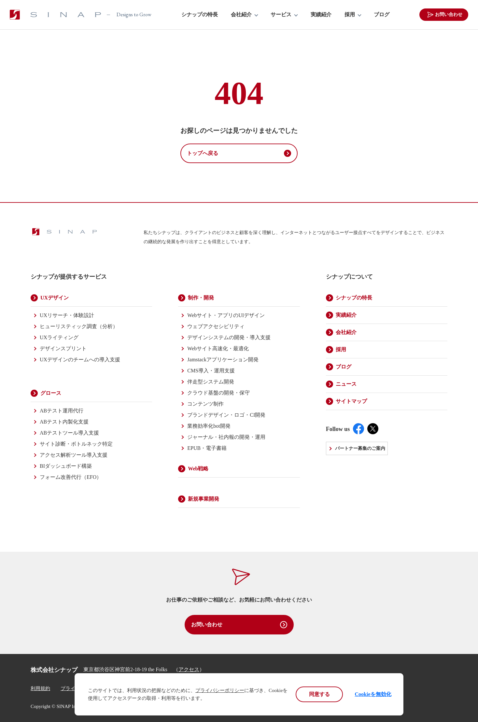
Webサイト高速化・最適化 (218, 348)
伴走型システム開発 (210, 381)
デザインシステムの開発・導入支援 (229, 337)
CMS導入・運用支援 (211, 370)
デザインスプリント (63, 348)
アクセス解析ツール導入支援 (73, 455)
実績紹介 (321, 14)
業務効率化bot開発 (208, 426)
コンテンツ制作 (205, 404)
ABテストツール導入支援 (69, 433)
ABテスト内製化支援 (64, 421)
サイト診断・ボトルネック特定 (76, 444)
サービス (281, 14)
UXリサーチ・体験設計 (67, 315)
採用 (349, 14)
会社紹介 (241, 14)
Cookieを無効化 (373, 694)
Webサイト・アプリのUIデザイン (226, 315)
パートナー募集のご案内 (360, 448)
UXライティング (59, 337)
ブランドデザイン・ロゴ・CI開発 (226, 415)
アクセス (188, 669)
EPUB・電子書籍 (207, 448)
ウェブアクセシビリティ (216, 326)
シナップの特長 (199, 14)
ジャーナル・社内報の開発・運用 (226, 437)
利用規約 (40, 688)
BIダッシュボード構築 (66, 466)
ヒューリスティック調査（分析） (79, 326)
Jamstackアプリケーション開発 (223, 359)
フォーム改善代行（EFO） (71, 477)
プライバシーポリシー (219, 690)
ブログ (381, 14)
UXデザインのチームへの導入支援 (80, 359)
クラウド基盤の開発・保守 (218, 393)
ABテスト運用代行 (61, 410)
